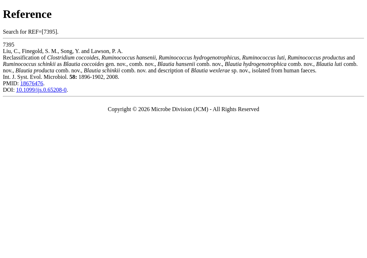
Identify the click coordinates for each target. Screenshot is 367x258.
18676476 (31, 83)
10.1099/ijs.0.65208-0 (41, 90)
